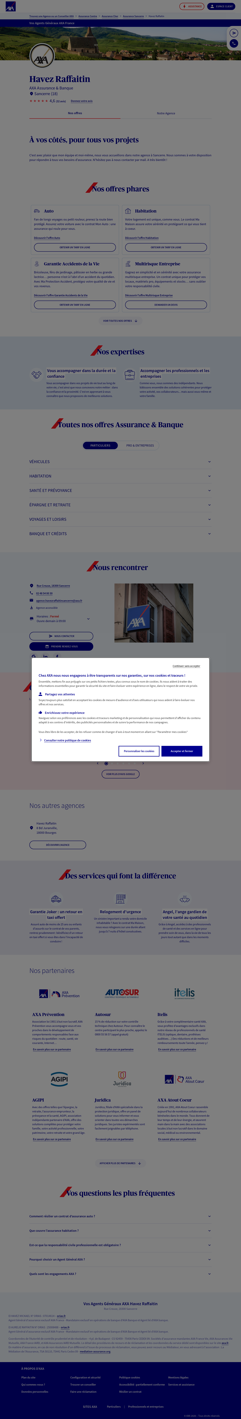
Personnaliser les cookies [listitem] (139, 751)
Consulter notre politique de (67, 740)
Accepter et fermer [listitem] (182, 751)
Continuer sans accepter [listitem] (186, 665)
